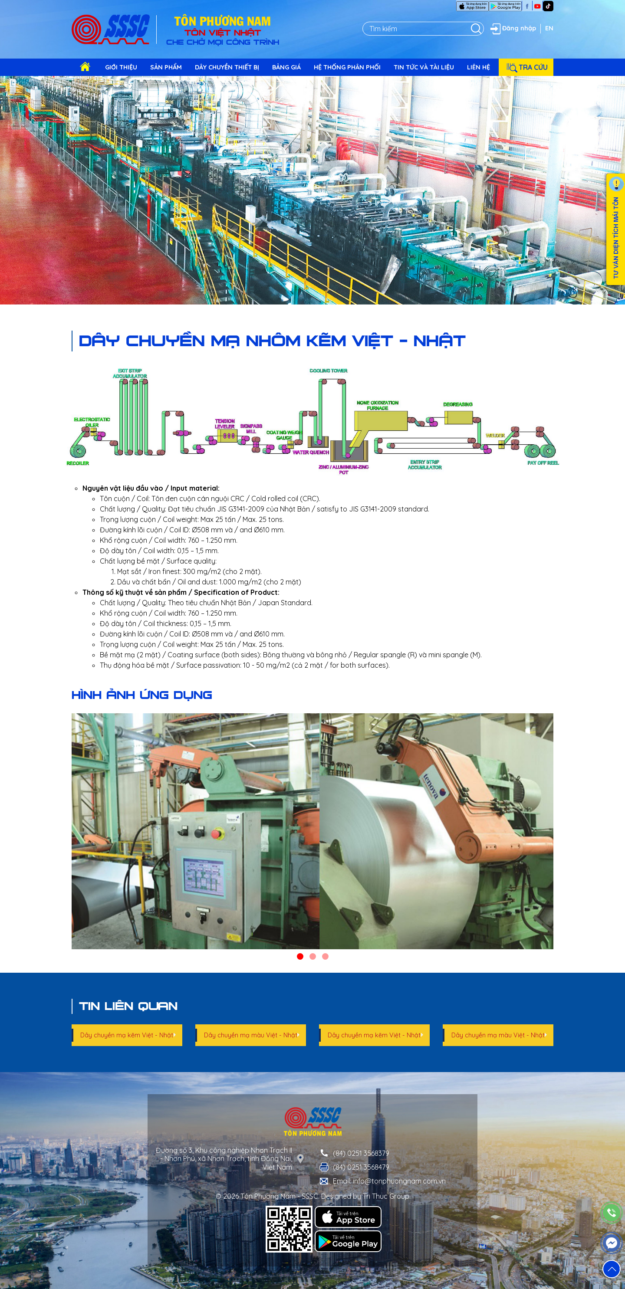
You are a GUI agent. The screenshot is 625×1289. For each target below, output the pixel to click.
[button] (300, 956)
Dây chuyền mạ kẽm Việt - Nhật (126, 1035)
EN (549, 28)
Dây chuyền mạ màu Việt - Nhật (250, 1035)
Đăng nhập (512, 29)
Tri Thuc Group (386, 1196)
